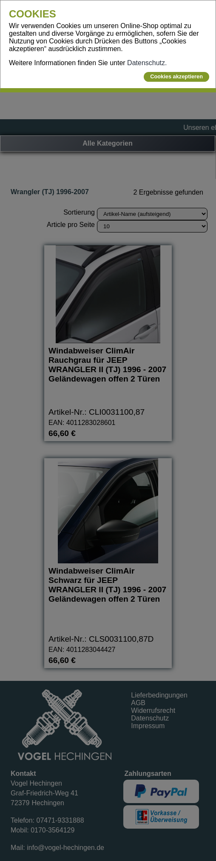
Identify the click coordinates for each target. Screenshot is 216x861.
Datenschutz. (147, 62)
